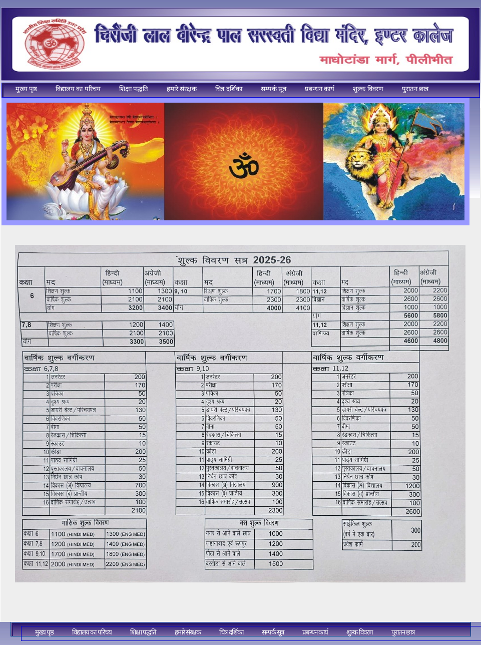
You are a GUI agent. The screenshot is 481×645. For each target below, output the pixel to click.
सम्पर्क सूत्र (273, 89)
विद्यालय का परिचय (78, 89)
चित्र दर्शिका (228, 89)
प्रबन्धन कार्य (319, 89)
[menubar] (217, 92)
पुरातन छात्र (415, 89)
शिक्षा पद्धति (133, 89)
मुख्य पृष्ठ (26, 89)
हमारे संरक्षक (182, 89)
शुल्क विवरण (368, 89)
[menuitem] (26, 89)
